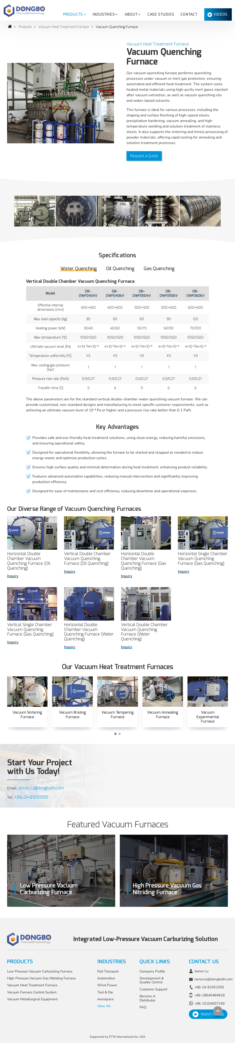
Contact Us (204, 961)
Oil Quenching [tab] (120, 268)
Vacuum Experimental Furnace (207, 717)
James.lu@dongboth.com (41, 788)
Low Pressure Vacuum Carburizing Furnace (40, 971)
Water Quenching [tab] (78, 268)
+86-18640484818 (209, 995)
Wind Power (107, 985)
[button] (115, 734)
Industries (111, 961)
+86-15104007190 (209, 1003)
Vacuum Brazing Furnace (72, 715)
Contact (189, 14)
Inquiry (12, 576)
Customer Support (153, 989)
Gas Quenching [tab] (159, 268)
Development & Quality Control (152, 980)
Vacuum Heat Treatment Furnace (63, 27)
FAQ (143, 1007)
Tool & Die (105, 992)
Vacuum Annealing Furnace (162, 715)
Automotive (106, 978)
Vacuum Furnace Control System (32, 992)
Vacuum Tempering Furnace (117, 715)
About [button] (131, 14)
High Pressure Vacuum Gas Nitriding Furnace (41, 978)
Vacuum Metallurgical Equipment (32, 999)
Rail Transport (108, 971)
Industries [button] (103, 14)
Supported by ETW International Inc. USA (117, 1037)
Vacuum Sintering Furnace (27, 715)
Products (25, 27)
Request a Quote (144, 156)
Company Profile (152, 971)
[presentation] (12, 710)
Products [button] (73, 14)
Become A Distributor (147, 998)
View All (103, 1006)
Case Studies (161, 14)
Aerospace (105, 999)
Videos (220, 14)
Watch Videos (212, 1014)
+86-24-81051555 (31, 797)
